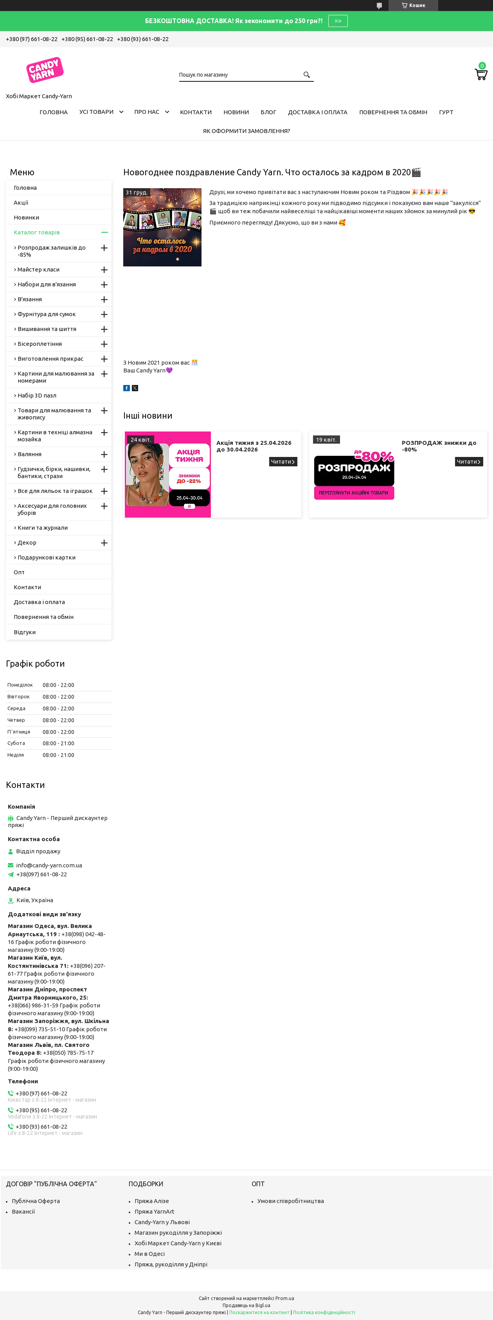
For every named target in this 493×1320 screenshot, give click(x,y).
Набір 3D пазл (37, 395)
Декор (27, 542)
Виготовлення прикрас (50, 358)
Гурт (446, 112)
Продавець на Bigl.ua (246, 1305)
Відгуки (25, 632)
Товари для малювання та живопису (54, 414)
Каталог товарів (37, 232)
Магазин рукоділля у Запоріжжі (178, 1232)
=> (338, 20)
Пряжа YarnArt (155, 1211)
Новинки (26, 217)
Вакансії (23, 1211)
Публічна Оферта (36, 1201)
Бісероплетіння (40, 343)
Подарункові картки (47, 557)
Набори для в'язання (47, 284)
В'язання (30, 299)
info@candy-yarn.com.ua (49, 865)
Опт (19, 572)
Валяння (29, 454)
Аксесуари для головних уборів (52, 509)
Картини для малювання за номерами (56, 377)
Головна (54, 112)
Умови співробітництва (290, 1201)
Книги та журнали (43, 527)
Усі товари (96, 111)
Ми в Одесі (150, 1253)
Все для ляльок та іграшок (55, 490)
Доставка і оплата (317, 112)
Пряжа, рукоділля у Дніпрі (171, 1264)
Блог (268, 112)
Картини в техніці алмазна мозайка (55, 435)
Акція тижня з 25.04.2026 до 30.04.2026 (253, 446)
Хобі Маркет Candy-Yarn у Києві (178, 1243)
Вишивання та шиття (47, 329)
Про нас (146, 111)
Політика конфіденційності (324, 1312)
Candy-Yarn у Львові (162, 1222)
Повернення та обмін (393, 112)
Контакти (196, 112)
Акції (21, 202)
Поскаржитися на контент (259, 1312)
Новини (236, 112)
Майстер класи (38, 269)
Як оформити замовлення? (246, 131)
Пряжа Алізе (152, 1201)
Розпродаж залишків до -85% (52, 251)
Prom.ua (284, 1298)
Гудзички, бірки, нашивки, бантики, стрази (54, 472)
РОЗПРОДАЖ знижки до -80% (439, 446)
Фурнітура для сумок (47, 314)
